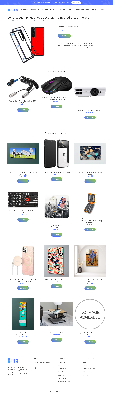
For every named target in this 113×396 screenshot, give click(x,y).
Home (9, 22)
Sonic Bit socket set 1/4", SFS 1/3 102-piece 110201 (23, 213)
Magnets (77, 28)
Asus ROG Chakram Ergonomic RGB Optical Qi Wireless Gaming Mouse (56, 100)
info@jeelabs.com (38, 369)
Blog (94, 11)
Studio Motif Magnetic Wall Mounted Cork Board (90, 175)
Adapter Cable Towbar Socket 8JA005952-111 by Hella (23, 103)
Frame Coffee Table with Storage (56, 334)
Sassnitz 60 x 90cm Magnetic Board (56, 281)
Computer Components (30, 11)
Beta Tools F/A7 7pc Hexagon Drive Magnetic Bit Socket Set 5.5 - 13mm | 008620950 (90, 222)
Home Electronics (48, 11)
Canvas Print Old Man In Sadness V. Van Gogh (90, 282)
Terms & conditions (89, 370)
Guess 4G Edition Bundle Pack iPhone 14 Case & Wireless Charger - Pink (23, 282)
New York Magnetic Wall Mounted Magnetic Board (56, 228)
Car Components (65, 11)
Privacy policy (87, 373)
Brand (101, 11)
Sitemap (85, 377)
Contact (85, 367)
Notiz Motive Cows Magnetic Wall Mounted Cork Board (23, 175)
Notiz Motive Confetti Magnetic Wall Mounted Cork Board (22, 335)
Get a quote (76, 2)
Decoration (61, 377)
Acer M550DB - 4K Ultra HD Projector (90, 112)
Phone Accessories (82, 11)
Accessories (70, 28)
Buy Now (64, 37)
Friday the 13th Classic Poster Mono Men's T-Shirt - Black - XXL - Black (90, 335)
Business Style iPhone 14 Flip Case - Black (56, 174)
